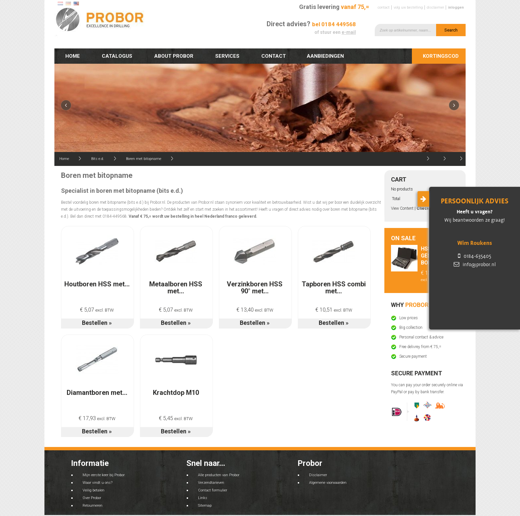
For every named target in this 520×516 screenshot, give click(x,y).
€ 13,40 (254, 310)
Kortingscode (442, 56)
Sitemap (205, 505)
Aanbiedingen (327, 58)
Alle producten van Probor (218, 475)
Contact (384, 7)
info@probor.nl (475, 264)
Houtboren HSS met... (97, 284)
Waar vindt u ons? (97, 482)
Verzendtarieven (211, 482)
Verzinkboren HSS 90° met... (255, 287)
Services (227, 56)
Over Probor (92, 498)
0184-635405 (474, 256)
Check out (426, 208)
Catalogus (117, 56)
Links (202, 498)
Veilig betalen (93, 490)
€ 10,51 (333, 310)
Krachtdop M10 (176, 393)
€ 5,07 (97, 310)
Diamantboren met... (97, 393)
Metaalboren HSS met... (175, 287)
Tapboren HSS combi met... (334, 287)
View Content (402, 208)
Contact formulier (212, 490)
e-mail (349, 32)
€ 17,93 (97, 418)
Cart (398, 179)
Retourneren (92, 505)
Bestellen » (97, 322)
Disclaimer (435, 7)
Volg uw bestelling (408, 7)
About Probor (173, 56)
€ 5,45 (176, 418)
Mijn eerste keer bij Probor (104, 475)
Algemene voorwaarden (328, 482)
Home (72, 56)
